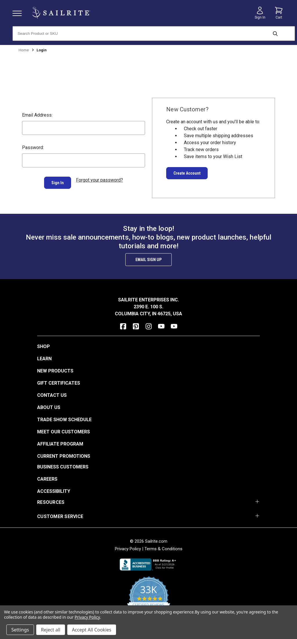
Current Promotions (63, 455)
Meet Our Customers (63, 430)
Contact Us (52, 394)
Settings (20, 630)
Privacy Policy (128, 547)
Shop (43, 345)
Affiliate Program (60, 443)
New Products (55, 369)
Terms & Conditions (163, 547)
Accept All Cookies (91, 630)
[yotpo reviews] (149, 598)
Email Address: (37, 115)
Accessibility (53, 490)
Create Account (186, 173)
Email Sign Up (148, 258)
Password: (33, 147)
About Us (48, 406)
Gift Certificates (58, 382)
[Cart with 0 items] (279, 13)
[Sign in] (260, 13)
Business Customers (62, 465)
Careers (47, 478)
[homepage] (61, 13)
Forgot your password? (99, 180)
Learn (44, 357)
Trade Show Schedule (64, 418)
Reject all (50, 630)
